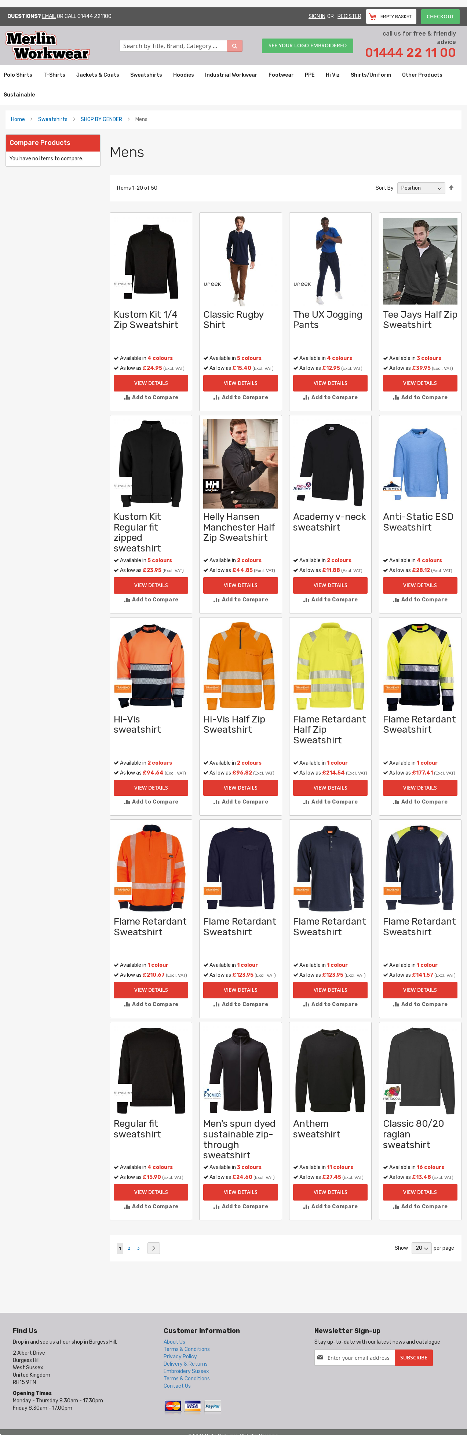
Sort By (385, 188)
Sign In (317, 16)
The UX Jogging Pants (327, 320)
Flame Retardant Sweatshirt (419, 725)
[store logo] (63, 46)
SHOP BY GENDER (101, 119)
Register (349, 16)
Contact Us (177, 1386)
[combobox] (181, 46)
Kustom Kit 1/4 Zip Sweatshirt (146, 320)
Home (18, 119)
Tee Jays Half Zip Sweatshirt (420, 320)
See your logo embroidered (308, 45)
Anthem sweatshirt (316, 1129)
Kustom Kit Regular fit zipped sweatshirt (137, 532)
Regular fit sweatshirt (137, 1129)
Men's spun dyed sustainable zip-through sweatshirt (239, 1139)
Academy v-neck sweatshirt (329, 522)
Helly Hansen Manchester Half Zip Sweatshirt (239, 527)
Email (49, 16)
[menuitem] (18, 75)
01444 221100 (94, 16)
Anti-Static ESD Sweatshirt (418, 522)
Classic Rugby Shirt (233, 320)
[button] (151, 397)
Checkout (440, 16)
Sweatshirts (53, 119)
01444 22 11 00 (410, 52)
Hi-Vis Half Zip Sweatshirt (234, 725)
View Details (151, 382)
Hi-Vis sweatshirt (137, 725)
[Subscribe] (414, 1358)
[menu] (233, 85)
